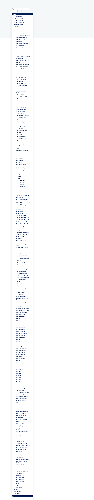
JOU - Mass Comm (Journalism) (23, 304)
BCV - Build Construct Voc (22, 68)
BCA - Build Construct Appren (22, 60)
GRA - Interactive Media (21, 262)
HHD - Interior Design (21, 271)
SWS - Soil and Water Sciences (22, 471)
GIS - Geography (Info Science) (23, 258)
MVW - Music (19, 384)
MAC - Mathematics (20, 314)
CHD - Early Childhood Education (21, 91)
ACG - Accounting (20, 33)
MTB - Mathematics (20, 352)
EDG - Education (19, 160)
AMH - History (19, 41)
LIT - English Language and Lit (22, 312)
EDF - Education (19, 158)
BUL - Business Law (20, 75)
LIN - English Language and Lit (22, 308)
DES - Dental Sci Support (21, 143)
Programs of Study (18, 16)
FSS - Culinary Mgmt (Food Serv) (22, 248)
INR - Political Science (21, 296)
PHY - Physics (19, 409)
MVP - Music (18, 377)
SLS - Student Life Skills (21, 449)
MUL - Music (18, 360)
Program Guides (17, 29)
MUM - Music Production (21, 363)
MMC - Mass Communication (22, 344)
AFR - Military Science (21, 39)
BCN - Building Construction (22, 64)
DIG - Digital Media (20, 145)
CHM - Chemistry (20, 94)
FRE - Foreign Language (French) (21, 244)
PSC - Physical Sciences (21, 423)
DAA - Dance (19, 132)
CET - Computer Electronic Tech (22, 86)
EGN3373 (22, 191)
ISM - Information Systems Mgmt (22, 299)
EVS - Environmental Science (22, 234)
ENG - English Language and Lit (23, 205)
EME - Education (19, 197)
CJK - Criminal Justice (21, 107)
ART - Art (18, 54)
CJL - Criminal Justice (21, 109)
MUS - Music (19, 367)
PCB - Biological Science (21, 398)
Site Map (16, 489)
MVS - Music (18, 379)
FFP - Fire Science (20, 236)
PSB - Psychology (20, 421)
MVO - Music (19, 375)
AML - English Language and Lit (23, 43)
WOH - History (19, 487)
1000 (19, 174)
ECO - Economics (20, 154)
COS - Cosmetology (20, 119)
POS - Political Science (21, 415)
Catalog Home (17, 493)
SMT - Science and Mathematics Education (21, 452)
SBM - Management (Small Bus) (23, 445)
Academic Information (19, 22)
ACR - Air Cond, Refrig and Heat (23, 35)
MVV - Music (18, 381)
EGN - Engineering (20, 172)
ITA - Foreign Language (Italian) (23, 302)
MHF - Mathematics (20, 339)
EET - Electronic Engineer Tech (23, 168)
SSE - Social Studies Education (22, 465)
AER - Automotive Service (22, 37)
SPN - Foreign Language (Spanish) (21, 462)
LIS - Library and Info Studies (22, 310)
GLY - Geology (19, 260)
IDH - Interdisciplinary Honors (22, 288)
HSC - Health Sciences (21, 279)
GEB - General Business (21, 251)
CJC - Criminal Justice (21, 98)
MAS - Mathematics (20, 327)
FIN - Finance (19, 238)
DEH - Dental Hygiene (21, 138)
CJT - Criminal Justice (21, 111)
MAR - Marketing (20, 325)
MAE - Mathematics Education (23, 318)
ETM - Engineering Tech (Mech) (23, 223)
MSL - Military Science (21, 348)
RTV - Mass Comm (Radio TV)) (22, 443)
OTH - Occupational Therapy (22, 396)
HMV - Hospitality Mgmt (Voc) (22, 277)
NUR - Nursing (19, 386)
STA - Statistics (19, 467)
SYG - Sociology (19, 473)
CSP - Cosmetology (20, 128)
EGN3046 (22, 180)
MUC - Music (19, 356)
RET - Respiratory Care (21, 437)
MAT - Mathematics (20, 329)
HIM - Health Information (21, 273)
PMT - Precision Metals (21, 413)
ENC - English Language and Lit (23, 203)
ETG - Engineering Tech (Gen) (22, 219)
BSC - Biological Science (21, 73)
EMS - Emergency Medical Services (22, 200)
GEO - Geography (20, 253)
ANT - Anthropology (20, 45)
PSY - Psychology (20, 426)
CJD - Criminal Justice (21, 101)
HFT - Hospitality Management (23, 269)
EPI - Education (19, 209)
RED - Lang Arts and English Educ (22, 432)
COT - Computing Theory (21, 122)
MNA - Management (20, 346)
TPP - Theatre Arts (20, 481)
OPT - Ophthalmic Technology (22, 392)
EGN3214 (22, 182)
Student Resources (18, 26)
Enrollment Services (18, 24)
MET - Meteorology (20, 335)
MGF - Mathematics (20, 337)
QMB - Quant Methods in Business (21, 428)
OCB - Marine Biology (21, 388)
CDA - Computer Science (21, 81)
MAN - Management (20, 321)
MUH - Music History (20, 358)
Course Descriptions (18, 31)
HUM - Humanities (20, 281)
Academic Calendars (18, 20)
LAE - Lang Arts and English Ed (22, 306)
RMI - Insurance (19, 439)
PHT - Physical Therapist (21, 407)
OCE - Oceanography (20, 390)
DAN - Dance (19, 134)
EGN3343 (22, 189)
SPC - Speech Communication (22, 459)
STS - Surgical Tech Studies (22, 469)
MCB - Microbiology (20, 331)
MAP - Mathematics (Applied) (22, 323)
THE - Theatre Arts (20, 477)
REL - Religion (19, 435)
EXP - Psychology (20, 211)
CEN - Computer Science (21, 83)
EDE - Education (19, 156)
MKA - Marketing (20, 342)
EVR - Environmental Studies (22, 232)
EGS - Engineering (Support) (22, 195)
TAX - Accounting (20, 475)
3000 (19, 178)
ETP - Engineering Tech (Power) (23, 226)
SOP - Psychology (20, 455)
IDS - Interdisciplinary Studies (22, 290)
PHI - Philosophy (19, 405)
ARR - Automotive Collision (22, 52)
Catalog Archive (17, 491)
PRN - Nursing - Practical (21, 419)
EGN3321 (22, 186)
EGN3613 (22, 193)
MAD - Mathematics (20, 316)
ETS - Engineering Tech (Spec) (23, 228)
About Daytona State (18, 18)
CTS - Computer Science (21, 130)
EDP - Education (19, 162)
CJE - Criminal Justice (21, 103)
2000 (19, 176)
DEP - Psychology (20, 140)
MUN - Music (19, 365)
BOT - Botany (19, 71)
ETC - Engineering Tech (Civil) (22, 215)
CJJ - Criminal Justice (21, 105)
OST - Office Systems (20, 394)
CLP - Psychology (20, 113)
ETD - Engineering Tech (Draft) (23, 217)
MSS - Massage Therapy (21, 350)
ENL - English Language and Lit (23, 207)
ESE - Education (19, 213)
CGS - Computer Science (21, 89)
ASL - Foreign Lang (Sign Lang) (23, 56)
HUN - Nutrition (19, 283)
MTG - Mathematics (20, 354)
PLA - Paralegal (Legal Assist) (22, 411)
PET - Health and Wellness (22, 400)
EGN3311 (22, 184)
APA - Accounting (20, 47)
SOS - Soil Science (20, 457)
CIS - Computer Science (21, 96)
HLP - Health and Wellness (22, 275)
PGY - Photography (20, 402)
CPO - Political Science (21, 124)
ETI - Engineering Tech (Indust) (23, 221)
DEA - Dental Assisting (21, 136)
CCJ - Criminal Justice (21, 79)
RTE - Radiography (20, 441)
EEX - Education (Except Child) (23, 170)
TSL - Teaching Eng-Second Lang (22, 484)
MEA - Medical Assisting (21, 333)
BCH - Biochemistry (20, 62)
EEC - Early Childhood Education (21, 165)
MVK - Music (18, 373)
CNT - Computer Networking (22, 115)
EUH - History (19, 230)
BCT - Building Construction (22, 66)
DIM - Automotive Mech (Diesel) (21, 147)
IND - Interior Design (20, 292)
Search (20, 11)
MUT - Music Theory (20, 369)
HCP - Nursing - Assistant (21, 265)
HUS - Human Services (21, 286)
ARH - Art (18, 50)
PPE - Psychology (20, 417)
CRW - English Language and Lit (23, 126)
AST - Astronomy (19, 58)
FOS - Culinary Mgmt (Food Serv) (22, 241)
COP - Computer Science (21, 117)
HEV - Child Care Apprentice (22, 267)
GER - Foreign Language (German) (21, 255)
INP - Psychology (19, 294)
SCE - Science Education (21, 447)
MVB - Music (18, 371)
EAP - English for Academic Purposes (22, 151)
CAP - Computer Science (21, 77)
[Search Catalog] (20, 9)
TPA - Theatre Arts (20, 479)
